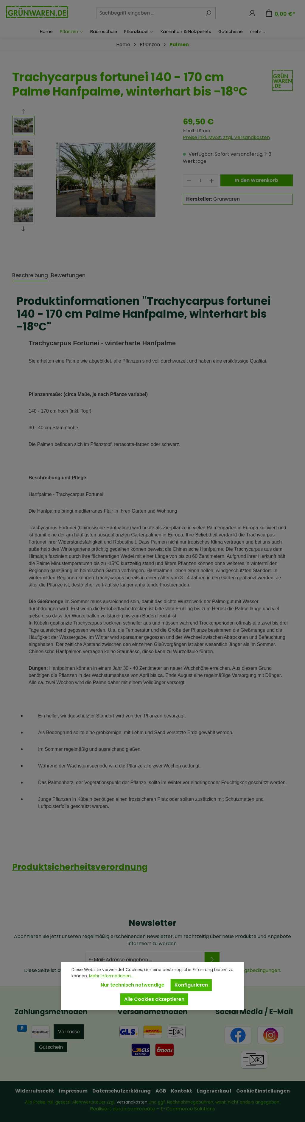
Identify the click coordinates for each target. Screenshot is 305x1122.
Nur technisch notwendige (132, 984)
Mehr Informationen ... (112, 976)
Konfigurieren (191, 984)
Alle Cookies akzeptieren (154, 999)
